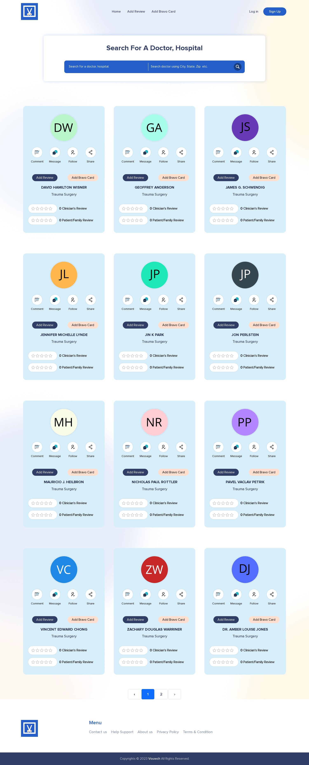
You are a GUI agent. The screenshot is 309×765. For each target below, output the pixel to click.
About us (145, 732)
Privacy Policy (168, 732)
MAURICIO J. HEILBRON (64, 482)
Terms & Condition (198, 732)
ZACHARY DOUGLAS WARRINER (154, 629)
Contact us (98, 732)
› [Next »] (174, 694)
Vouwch (154, 759)
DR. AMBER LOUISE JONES (245, 629)
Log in (253, 11)
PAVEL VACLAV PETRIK (245, 482)
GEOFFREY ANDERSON (154, 187)
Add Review (136, 11)
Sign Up (275, 11)
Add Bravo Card (164, 11)
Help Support (122, 732)
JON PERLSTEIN (245, 335)
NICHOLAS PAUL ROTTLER (154, 482)
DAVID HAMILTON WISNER (64, 187)
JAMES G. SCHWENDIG (245, 187)
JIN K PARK (154, 335)
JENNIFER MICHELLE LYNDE (64, 335)
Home (116, 11)
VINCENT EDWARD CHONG (64, 629)
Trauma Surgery (64, 194)
